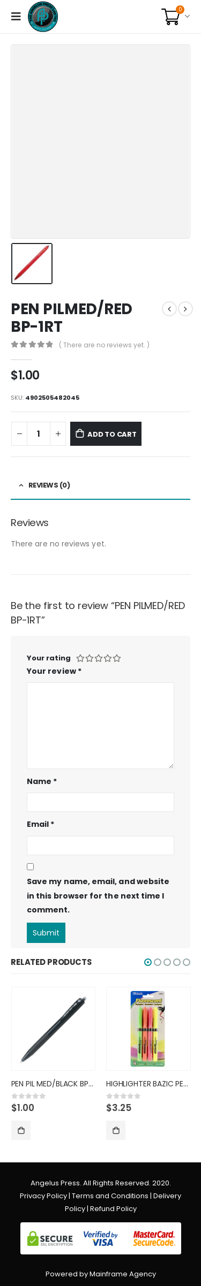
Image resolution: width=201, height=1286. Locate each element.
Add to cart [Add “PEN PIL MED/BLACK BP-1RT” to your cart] (21, 1130)
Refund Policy (113, 1209)
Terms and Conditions (110, 1196)
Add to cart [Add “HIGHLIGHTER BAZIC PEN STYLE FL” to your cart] (115, 1130)
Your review (54, 671)
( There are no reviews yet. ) (104, 344)
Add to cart (112, 434)
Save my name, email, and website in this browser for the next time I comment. (98, 895)
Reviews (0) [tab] (49, 485)
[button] (148, 962)
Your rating (49, 658)
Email (41, 824)
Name (42, 781)
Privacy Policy (43, 1196)
